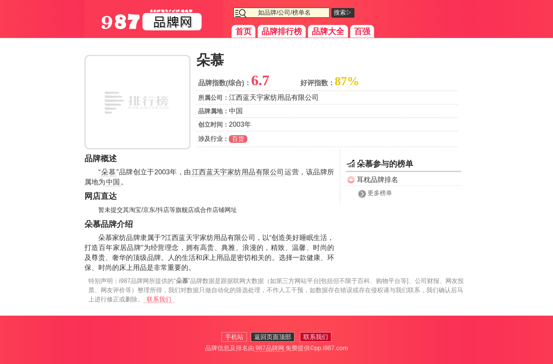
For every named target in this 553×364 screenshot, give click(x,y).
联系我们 (159, 299)
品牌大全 (328, 31)
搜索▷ (343, 12)
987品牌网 (269, 348)
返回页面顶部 (272, 337)
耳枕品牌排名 (377, 180)
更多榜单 (380, 193)
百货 (238, 139)
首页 (243, 31)
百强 (362, 31)
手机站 (234, 337)
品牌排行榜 (282, 31)
